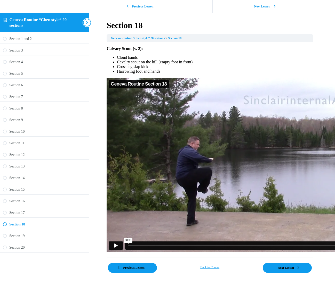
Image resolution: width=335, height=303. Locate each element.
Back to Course (204, 267)
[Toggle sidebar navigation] (73, 22)
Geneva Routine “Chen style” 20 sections (133, 38)
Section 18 (170, 38)
